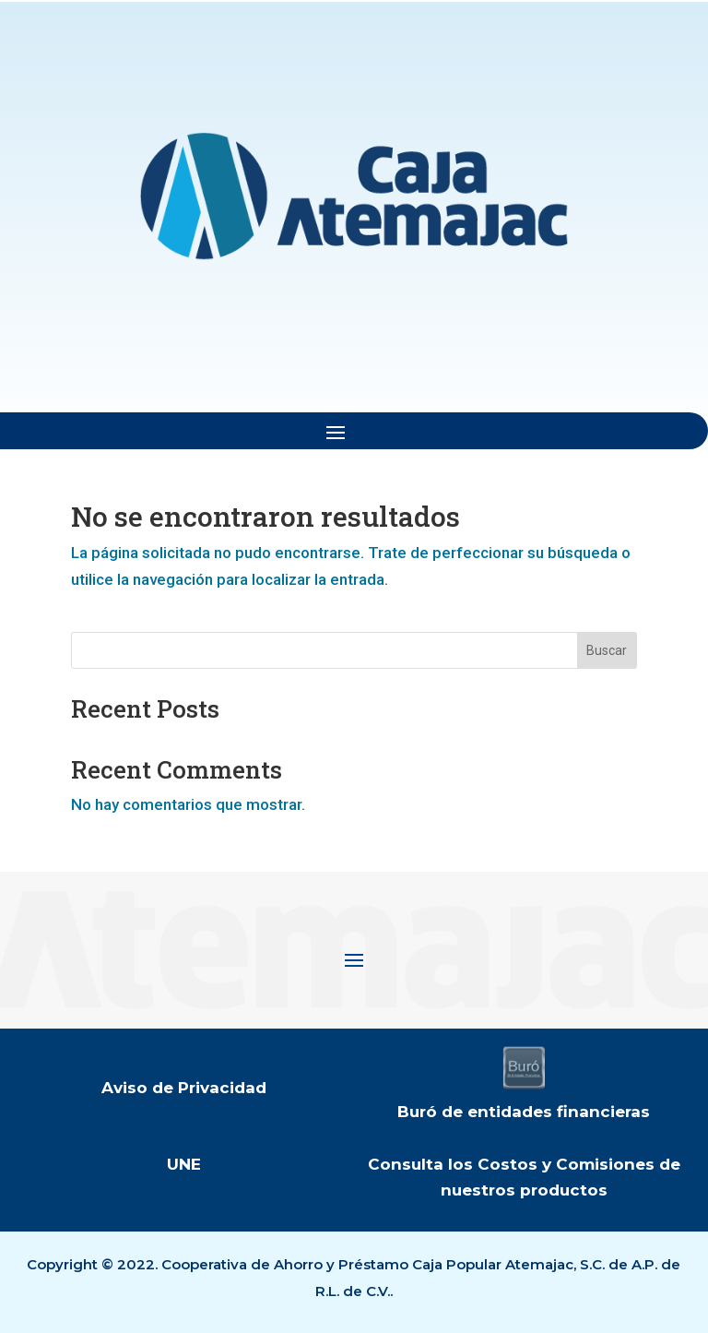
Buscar (606, 650)
